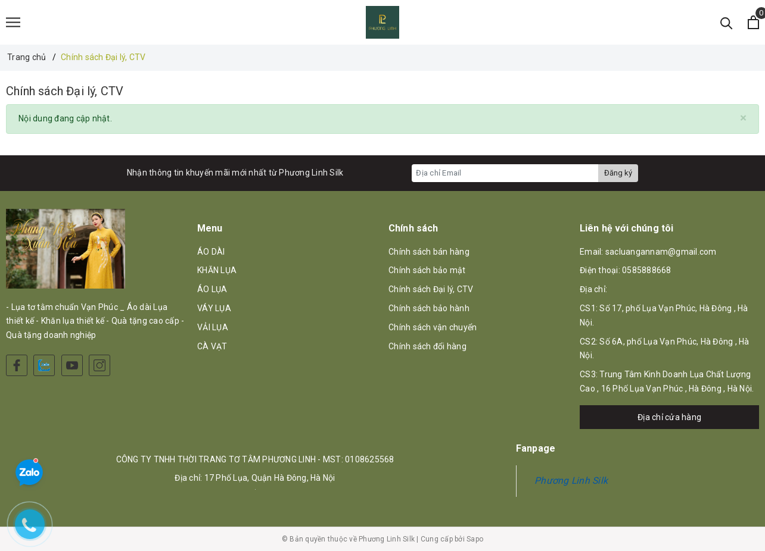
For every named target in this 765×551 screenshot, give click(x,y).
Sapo (475, 539)
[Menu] (13, 22)
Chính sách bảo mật (427, 270)
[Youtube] (72, 365)
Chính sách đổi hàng (427, 346)
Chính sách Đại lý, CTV (64, 91)
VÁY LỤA (214, 308)
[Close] (743, 118)
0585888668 (646, 270)
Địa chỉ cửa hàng (669, 417)
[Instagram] (99, 365)
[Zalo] (44, 365)
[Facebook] (16, 365)
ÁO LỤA (212, 289)
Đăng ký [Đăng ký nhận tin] (618, 172)
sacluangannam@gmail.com (661, 251)
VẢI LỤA (212, 327)
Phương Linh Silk (571, 480)
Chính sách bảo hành (428, 308)
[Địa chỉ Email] (505, 173)
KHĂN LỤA (217, 270)
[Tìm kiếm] (726, 22)
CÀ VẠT (212, 346)
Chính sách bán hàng (428, 251)
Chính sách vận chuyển (432, 327)
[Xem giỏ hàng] (753, 22)
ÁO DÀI (211, 251)
